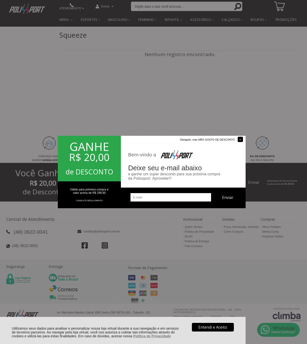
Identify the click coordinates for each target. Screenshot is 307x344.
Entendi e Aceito (212, 327)
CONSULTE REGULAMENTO (89, 200)
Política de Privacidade (152, 336)
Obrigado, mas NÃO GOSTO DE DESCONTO (207, 139)
